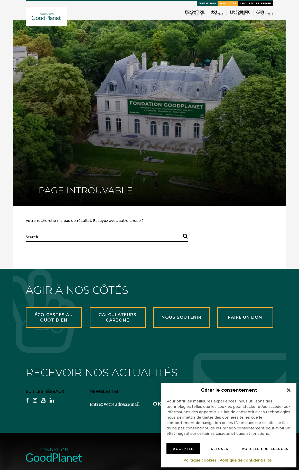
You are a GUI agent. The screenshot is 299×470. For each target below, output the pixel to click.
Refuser (219, 449)
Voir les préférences (265, 449)
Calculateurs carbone (256, 3)
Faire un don (207, 3)
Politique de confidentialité (246, 460)
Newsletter (227, 3)
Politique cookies (200, 460)
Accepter (183, 449)
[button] (288, 390)
